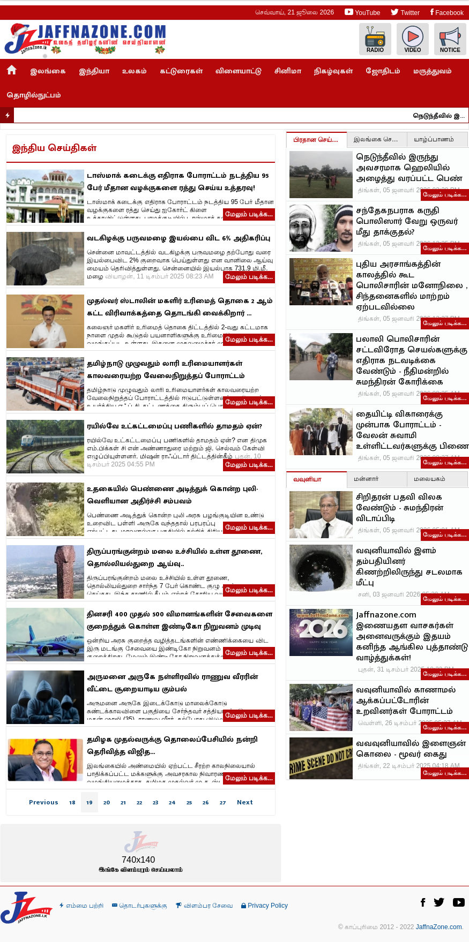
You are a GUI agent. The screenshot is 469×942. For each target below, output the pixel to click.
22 (139, 802)
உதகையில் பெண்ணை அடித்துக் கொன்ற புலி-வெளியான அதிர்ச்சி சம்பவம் (172, 495)
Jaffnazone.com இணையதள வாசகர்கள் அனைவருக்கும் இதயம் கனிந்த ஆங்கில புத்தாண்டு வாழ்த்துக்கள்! (412, 637)
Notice (450, 39)
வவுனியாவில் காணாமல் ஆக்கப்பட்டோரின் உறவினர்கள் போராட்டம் (406, 701)
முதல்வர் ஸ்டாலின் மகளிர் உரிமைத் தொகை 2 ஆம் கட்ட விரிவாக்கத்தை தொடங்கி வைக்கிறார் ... (180, 307)
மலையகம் (429, 479)
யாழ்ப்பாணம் (434, 139)
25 (189, 802)
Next (245, 802)
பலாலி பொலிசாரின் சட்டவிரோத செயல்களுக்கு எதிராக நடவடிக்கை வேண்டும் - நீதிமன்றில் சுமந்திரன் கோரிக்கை (411, 361)
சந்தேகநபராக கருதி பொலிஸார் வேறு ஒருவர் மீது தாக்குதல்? (407, 222)
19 (89, 802)
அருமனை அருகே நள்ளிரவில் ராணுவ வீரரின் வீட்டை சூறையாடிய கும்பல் (172, 682)
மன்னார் (366, 479)
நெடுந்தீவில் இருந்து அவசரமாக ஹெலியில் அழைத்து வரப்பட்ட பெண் (443, 115)
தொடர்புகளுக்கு (139, 905)
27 (223, 802)
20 (106, 802)
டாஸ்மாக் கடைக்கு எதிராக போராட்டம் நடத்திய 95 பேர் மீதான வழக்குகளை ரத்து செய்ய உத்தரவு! (178, 181)
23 (155, 802)
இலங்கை (48, 71)
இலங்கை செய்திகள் (380, 139)
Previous (43, 802)
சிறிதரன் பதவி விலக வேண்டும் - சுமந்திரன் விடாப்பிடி (399, 508)
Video (412, 39)
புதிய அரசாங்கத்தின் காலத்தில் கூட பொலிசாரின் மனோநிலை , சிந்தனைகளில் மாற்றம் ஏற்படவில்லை (411, 286)
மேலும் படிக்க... (249, 214)
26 (206, 802)
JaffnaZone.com (439, 927)
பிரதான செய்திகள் (320, 140)
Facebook (447, 12)
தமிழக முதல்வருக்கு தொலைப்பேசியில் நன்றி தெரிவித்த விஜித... (172, 745)
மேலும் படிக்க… (445, 194)
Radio (375, 39)
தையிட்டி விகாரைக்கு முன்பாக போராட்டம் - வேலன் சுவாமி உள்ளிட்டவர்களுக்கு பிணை (412, 430)
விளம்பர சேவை (204, 905)
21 (123, 802)
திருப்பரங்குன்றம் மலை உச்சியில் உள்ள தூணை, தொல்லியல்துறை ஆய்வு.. (174, 557)
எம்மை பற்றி (81, 905)
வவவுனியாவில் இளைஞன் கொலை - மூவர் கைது (411, 749)
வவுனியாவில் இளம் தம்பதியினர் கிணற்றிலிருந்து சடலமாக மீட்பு (409, 567)
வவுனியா (307, 479)
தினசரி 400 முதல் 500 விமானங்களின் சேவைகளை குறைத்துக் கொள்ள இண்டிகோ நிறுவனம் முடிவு (179, 620)
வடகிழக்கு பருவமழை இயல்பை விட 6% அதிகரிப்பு (178, 238)
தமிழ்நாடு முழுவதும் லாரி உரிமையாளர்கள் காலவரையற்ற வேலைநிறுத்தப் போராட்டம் (166, 369)
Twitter (405, 12)
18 (72, 802)
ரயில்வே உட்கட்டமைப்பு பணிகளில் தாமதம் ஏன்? (174, 426)
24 (172, 802)
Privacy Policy (264, 905)
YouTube (362, 12)
